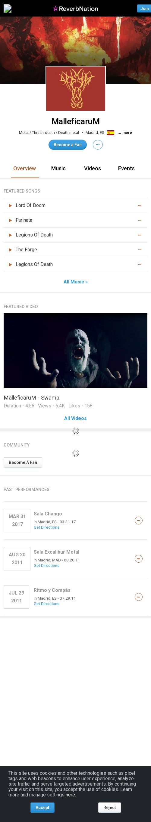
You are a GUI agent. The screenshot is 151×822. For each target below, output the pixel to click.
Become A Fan (23, 462)
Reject (109, 807)
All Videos (75, 418)
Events (126, 168)
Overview (24, 168)
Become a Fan (68, 144)
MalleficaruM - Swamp (31, 397)
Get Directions (46, 527)
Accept (42, 807)
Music (58, 168)
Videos (92, 168)
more (127, 133)
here (70, 795)
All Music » (76, 282)
